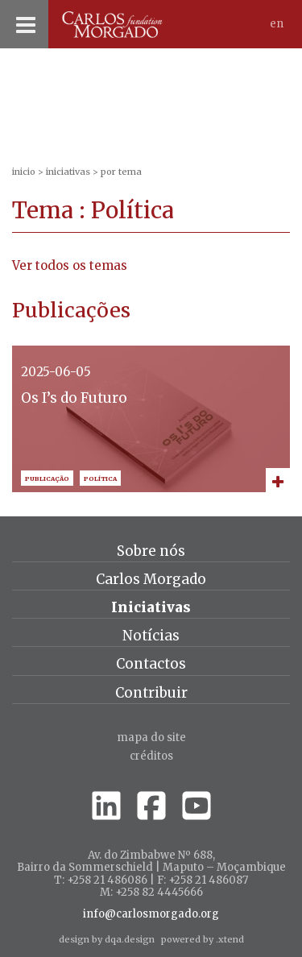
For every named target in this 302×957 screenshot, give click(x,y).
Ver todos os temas (69, 265)
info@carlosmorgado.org (151, 914)
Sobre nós (151, 551)
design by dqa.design (107, 939)
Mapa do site (151, 737)
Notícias (151, 635)
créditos (151, 756)
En (276, 24)
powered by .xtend (202, 939)
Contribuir (151, 693)
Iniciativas (68, 171)
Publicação (47, 479)
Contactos (151, 664)
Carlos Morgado (151, 579)
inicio (23, 171)
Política (100, 479)
